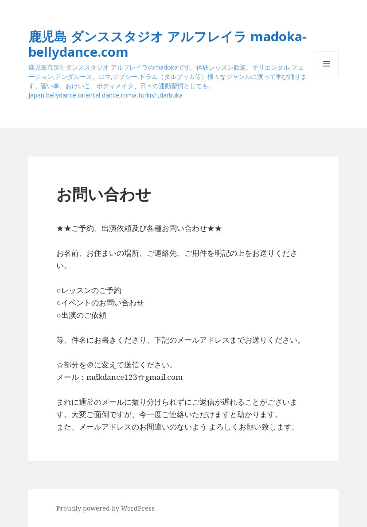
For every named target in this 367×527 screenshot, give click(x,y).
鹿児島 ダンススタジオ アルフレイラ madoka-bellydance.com (167, 43)
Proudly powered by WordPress (105, 508)
